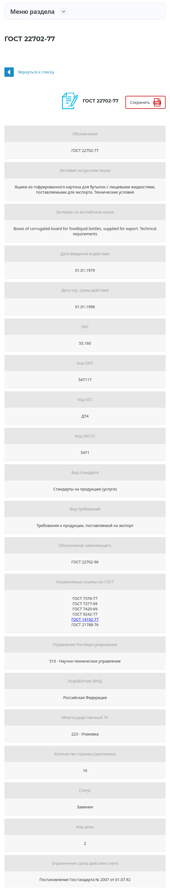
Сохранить (140, 102)
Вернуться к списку (36, 72)
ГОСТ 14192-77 (84, 619)
